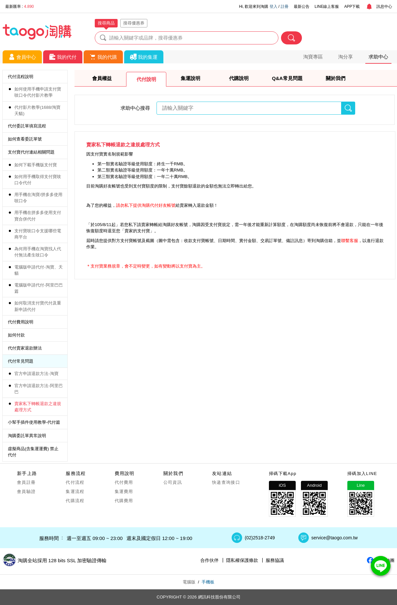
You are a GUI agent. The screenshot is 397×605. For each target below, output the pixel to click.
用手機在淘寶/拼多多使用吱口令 (38, 197)
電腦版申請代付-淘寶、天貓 (38, 270)
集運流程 (75, 491)
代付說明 (146, 79)
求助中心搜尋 (135, 108)
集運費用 (124, 491)
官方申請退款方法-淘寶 (36, 373)
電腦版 (189, 582)
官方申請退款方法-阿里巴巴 (38, 388)
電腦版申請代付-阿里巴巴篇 (38, 288)
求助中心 (378, 56)
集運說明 (190, 78)
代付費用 (124, 482)
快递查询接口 (226, 482)
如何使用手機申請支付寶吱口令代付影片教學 (37, 92)
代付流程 (75, 482)
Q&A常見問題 (287, 78)
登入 (273, 6)
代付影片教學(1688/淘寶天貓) (37, 110)
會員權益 (102, 78)
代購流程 (75, 500)
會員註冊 (26, 482)
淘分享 (345, 56)
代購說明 (239, 78)
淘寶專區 (313, 56)
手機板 (208, 582)
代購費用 (124, 500)
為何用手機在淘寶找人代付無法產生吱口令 (37, 251)
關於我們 (335, 78)
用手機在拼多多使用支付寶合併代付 (37, 215)
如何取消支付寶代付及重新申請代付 (37, 306)
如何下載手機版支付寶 (35, 164)
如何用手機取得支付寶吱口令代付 (37, 179)
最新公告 (301, 6)
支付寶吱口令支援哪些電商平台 (37, 233)
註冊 (285, 6)
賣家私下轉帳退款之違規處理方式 (37, 406)
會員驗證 (26, 491)
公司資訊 (172, 482)
